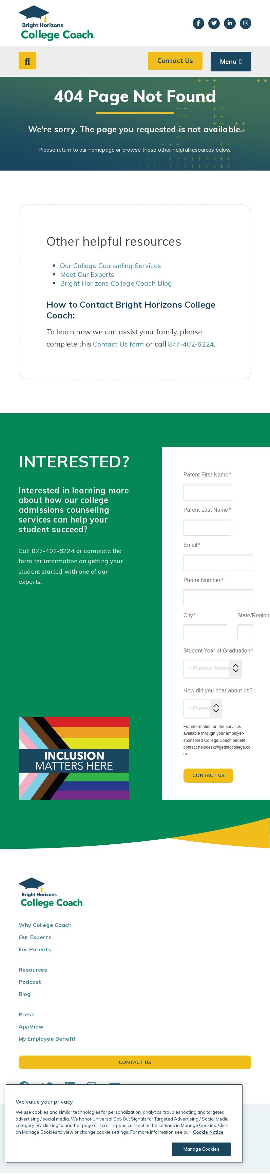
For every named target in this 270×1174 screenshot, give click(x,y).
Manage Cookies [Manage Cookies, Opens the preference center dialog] (199, 1149)
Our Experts (35, 938)
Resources (33, 970)
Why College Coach (45, 926)
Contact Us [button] (173, 62)
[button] (28, 61)
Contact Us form (120, 344)
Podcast (30, 982)
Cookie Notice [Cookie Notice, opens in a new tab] (208, 1132)
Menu (227, 62)
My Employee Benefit (47, 1039)
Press (27, 1015)
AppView (31, 1027)
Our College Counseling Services (114, 266)
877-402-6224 (195, 344)
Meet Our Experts (89, 275)
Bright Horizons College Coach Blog (120, 284)
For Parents (35, 950)
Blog (25, 995)
